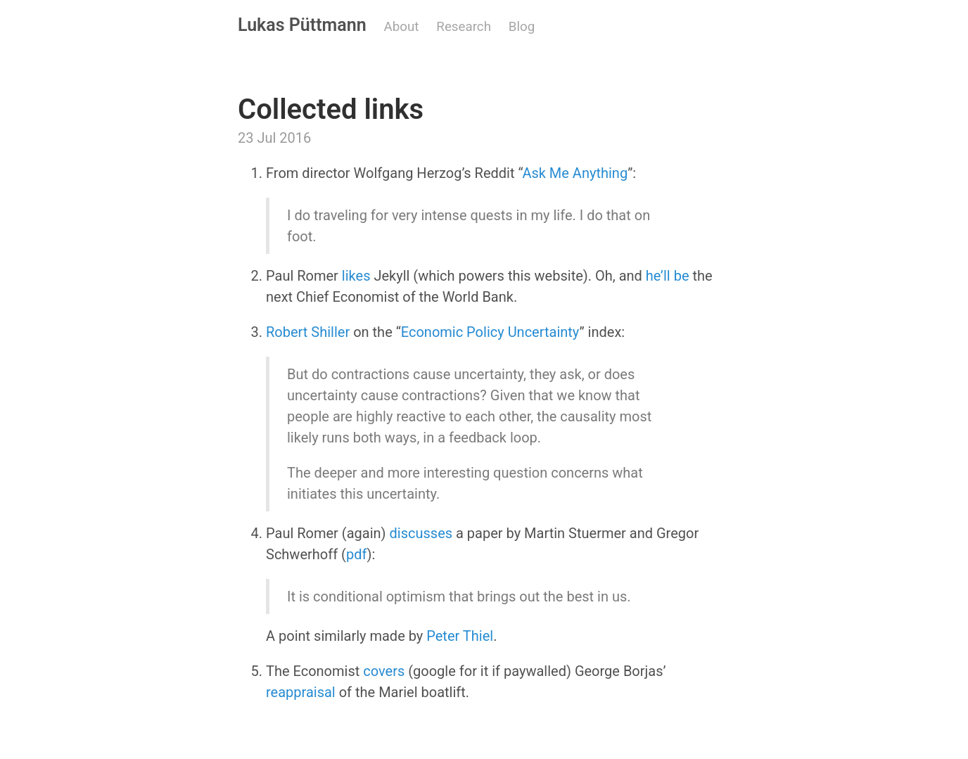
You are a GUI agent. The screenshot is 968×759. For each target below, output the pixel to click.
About (401, 26)
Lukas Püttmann (302, 25)
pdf (356, 554)
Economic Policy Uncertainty (490, 332)
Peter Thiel (459, 635)
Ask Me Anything (575, 173)
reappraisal (301, 692)
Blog (522, 26)
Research (463, 26)
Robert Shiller (308, 332)
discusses (421, 533)
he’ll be (667, 275)
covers (384, 671)
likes (356, 275)
